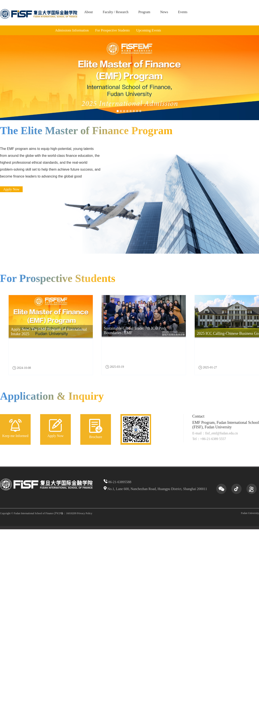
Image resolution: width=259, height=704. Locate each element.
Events (183, 12)
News (164, 12)
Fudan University (250, 513)
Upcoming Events (148, 30)
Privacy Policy (84, 513)
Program (144, 12)
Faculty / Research (115, 12)
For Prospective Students (112, 30)
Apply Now (11, 189)
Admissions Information (72, 30)
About (88, 12)
